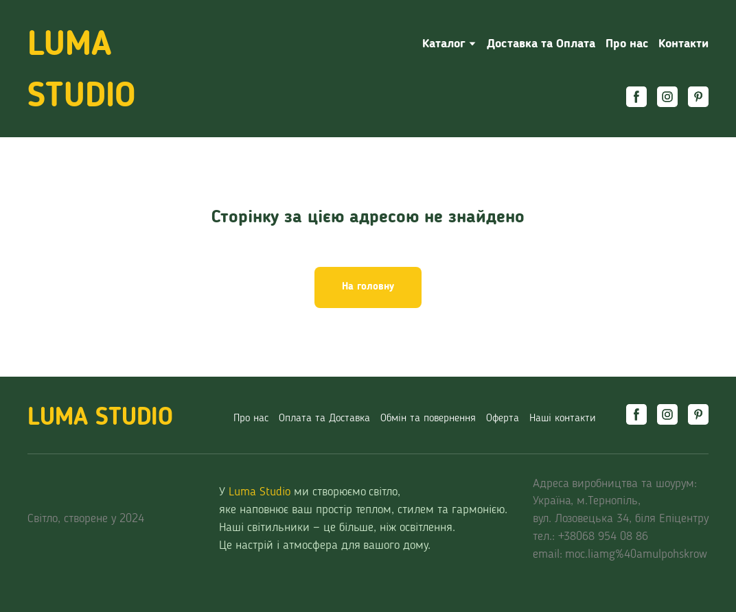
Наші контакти (562, 418)
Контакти (683, 44)
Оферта (502, 418)
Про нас (627, 44)
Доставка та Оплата (541, 44)
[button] (636, 96)
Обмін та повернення (428, 418)
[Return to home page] (127, 72)
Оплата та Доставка (324, 418)
